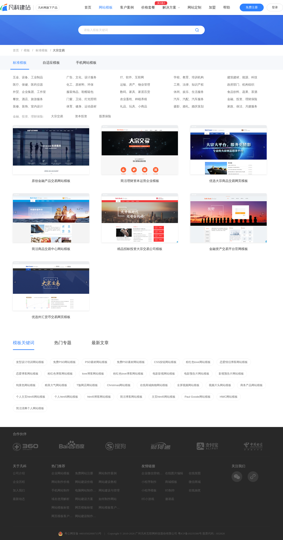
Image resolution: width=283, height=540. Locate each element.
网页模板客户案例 (62, 516)
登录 (275, 7)
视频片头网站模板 (220, 385)
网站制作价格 (60, 481)
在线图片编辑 (174, 473)
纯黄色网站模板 (26, 385)
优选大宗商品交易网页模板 (228, 181)
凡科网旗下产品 (47, 7)
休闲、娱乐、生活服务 (189, 92)
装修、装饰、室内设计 (28, 106)
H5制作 (170, 490)
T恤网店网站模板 (87, 385)
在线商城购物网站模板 (154, 385)
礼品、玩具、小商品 (133, 106)
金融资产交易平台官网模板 (228, 249)
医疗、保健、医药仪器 (28, 84)
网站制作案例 (108, 473)
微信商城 (195, 481)
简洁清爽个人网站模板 (30, 408)
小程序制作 (149, 481)
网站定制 (194, 7)
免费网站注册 (84, 473)
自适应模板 (51, 62)
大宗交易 (57, 116)
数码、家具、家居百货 (135, 92)
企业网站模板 (60, 473)
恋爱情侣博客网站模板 (234, 362)
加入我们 (19, 490)
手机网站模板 (86, 62)
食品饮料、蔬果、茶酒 (242, 92)
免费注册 (252, 7)
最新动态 (19, 499)
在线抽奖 (195, 490)
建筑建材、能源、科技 (242, 77)
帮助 (226, 7)
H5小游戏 (148, 499)
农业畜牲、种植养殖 (133, 99)
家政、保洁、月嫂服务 (242, 106)
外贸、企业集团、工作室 (29, 92)
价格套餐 (148, 7)
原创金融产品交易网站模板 (51, 181)
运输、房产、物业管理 (135, 84)
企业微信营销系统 (152, 473)
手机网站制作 (60, 490)
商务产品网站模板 (251, 385)
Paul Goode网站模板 (198, 396)
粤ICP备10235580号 (190, 533)
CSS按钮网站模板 (165, 362)
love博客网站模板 (93, 373)
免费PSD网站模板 (64, 362)
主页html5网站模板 (163, 396)
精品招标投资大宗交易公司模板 (139, 249)
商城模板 (171, 481)
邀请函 (169, 499)
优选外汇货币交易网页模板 (51, 317)
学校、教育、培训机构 (189, 77)
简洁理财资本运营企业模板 (139, 181)
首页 (87, 7)
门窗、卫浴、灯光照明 (81, 99)
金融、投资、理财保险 (242, 99)
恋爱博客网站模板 (27, 373)
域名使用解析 (60, 499)
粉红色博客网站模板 (60, 373)
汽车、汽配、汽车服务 (189, 99)
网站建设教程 (108, 481)
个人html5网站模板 (66, 396)
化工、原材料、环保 (79, 84)
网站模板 (106, 7)
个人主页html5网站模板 (30, 396)
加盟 (212, 7)
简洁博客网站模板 (131, 396)
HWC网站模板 (229, 396)
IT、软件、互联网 (132, 77)
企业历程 (19, 481)
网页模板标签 (84, 507)
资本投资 (81, 116)
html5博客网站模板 (99, 396)
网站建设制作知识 (85, 516)
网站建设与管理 (109, 490)
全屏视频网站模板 (188, 385)
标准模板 (20, 62)
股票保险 (105, 116)
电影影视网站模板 (164, 373)
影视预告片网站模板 (231, 373)
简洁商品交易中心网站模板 (51, 249)
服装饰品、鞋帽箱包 (79, 92)
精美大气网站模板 (56, 385)
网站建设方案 (84, 499)
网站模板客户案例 (109, 507)
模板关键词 (23, 342)
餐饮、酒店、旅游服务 (28, 99)
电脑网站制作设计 (85, 490)
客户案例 (127, 7)
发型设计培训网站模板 (30, 362)
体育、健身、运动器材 (81, 106)
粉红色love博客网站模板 (128, 373)
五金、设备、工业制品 (28, 77)
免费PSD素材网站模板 (131, 362)
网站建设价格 (84, 481)
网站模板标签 (60, 507)
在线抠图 (195, 473)
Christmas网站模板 (119, 385)
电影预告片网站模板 (196, 373)
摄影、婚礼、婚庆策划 (189, 106)
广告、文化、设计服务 (81, 77)
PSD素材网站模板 (96, 362)
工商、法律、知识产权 (189, 84)
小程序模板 (149, 490)
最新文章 (100, 342)
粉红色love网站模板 (198, 362)
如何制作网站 (108, 499)
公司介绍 (19, 473)
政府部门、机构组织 (240, 84)
